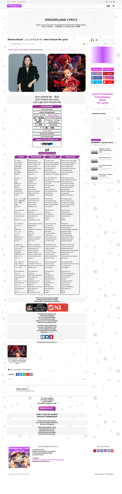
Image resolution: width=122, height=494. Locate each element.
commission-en (96, 69)
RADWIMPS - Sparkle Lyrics (102, 142)
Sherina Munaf (23, 50)
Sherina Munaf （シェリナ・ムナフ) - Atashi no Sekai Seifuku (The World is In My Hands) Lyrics (17, 361)
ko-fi (97, 73)
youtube (109, 82)
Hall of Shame (21, 1)
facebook (97, 78)
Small (41, 153)
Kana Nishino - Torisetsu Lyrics (105, 166)
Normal (47, 153)
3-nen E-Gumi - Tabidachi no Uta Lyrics (105, 175)
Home (10, 50)
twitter (98, 82)
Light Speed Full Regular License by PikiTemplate (48, 460)
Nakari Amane (21, 389)
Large (53, 153)
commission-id (108, 69)
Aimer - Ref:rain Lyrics (105, 157)
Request (14, 1)
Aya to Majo (47, 131)
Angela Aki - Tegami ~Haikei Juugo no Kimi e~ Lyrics (105, 150)
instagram (110, 78)
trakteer (109, 73)
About (8, 1)
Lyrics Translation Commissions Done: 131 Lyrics (102, 98)
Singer (16, 50)
